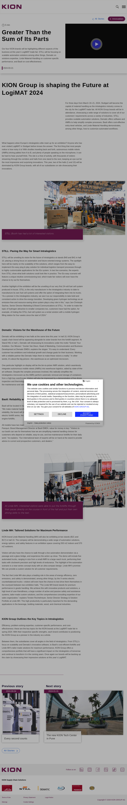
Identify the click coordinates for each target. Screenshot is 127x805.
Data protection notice (42, 423)
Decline (62, 414)
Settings (39, 414)
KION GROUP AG (81, 407)
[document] (63, 397)
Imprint (29, 423)
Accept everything (87, 414)
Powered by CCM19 (93, 423)
